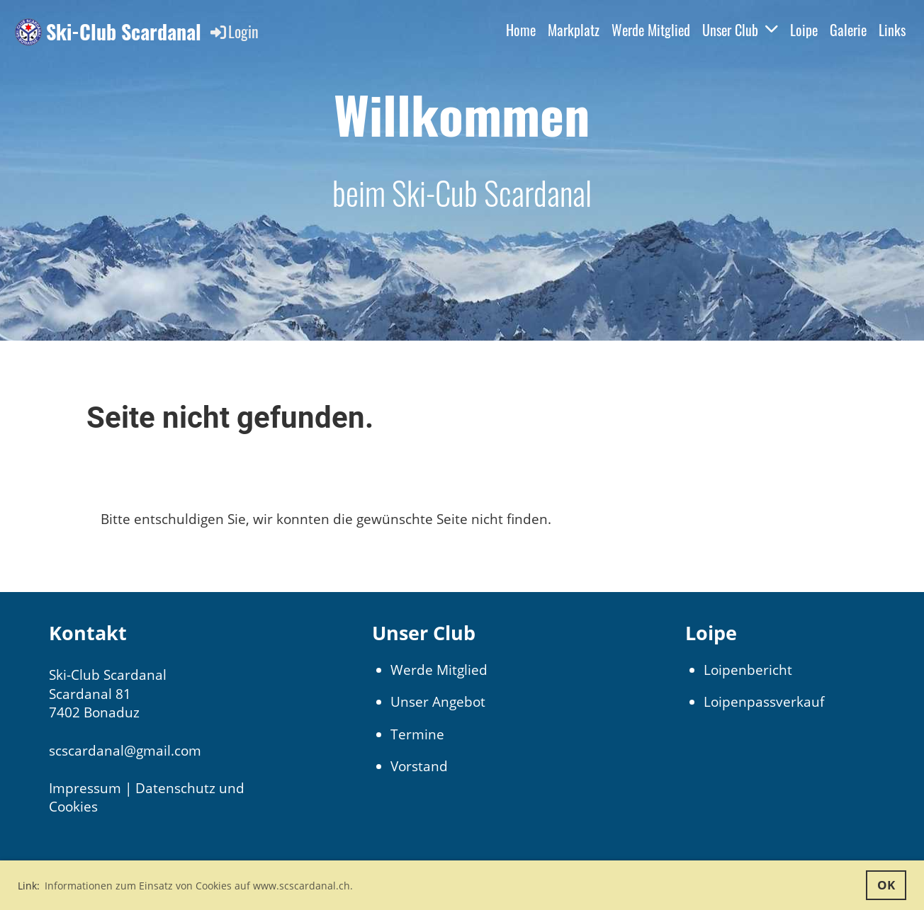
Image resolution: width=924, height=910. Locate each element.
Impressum (85, 788)
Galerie (848, 29)
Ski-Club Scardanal (123, 31)
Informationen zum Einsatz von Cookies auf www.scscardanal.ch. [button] (199, 885)
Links (892, 29)
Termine (417, 734)
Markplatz (573, 29)
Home (521, 29)
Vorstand (419, 766)
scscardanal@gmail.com (125, 750)
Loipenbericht (748, 670)
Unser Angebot (437, 702)
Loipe (804, 29)
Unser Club (740, 29)
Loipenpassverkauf (764, 702)
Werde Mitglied (651, 29)
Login (233, 31)
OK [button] (886, 885)
